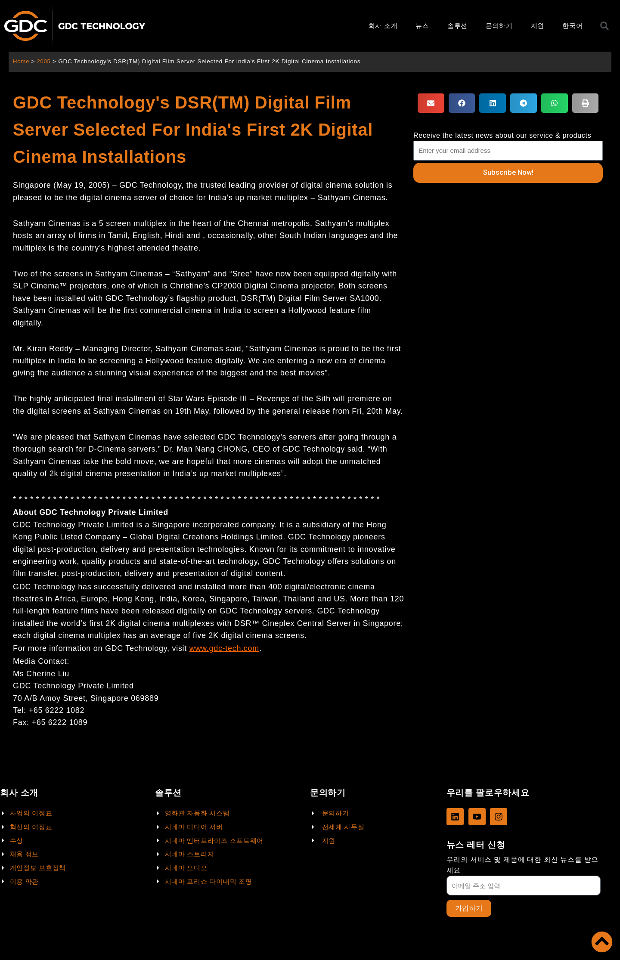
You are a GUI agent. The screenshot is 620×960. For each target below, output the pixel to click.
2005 (44, 61)
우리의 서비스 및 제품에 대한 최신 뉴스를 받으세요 (522, 864)
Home (21, 61)
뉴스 (422, 25)
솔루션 (457, 25)
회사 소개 (383, 25)
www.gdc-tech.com (224, 648)
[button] (431, 103)
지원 (537, 25)
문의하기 (499, 25)
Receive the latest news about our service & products (502, 135)
